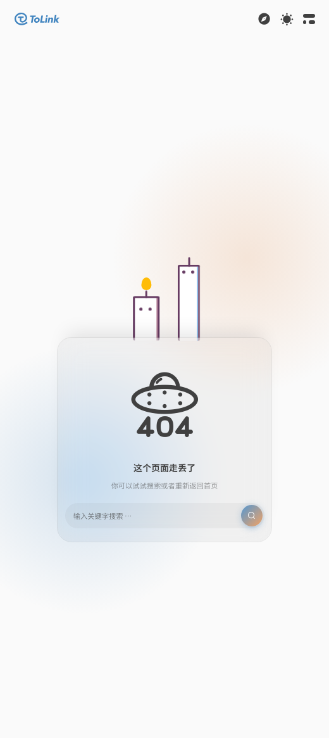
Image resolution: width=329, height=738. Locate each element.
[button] (37, 19)
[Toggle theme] (287, 19)
